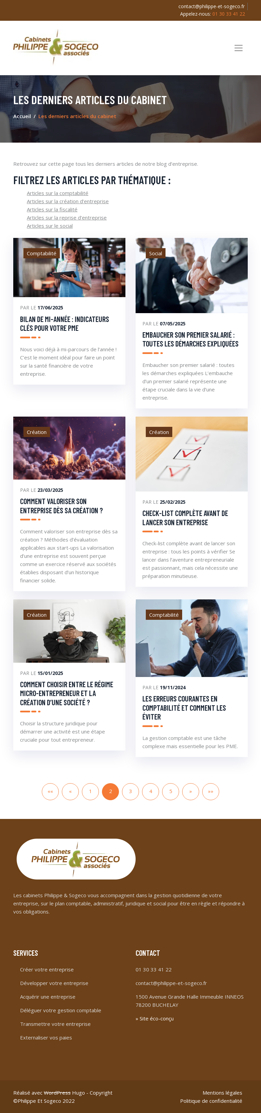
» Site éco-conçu (155, 1018)
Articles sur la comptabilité (57, 193)
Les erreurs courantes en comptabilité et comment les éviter (184, 707)
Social (155, 253)
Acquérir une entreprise (47, 996)
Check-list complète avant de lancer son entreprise (185, 517)
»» (210, 791)
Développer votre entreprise (54, 983)
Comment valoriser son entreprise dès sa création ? (61, 505)
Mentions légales (222, 1092)
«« (50, 791)
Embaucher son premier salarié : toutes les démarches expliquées (190, 339)
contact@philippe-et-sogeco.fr (211, 6)
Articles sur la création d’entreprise (68, 201)
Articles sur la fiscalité (52, 209)
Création (37, 432)
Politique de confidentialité (211, 1100)
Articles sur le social (50, 225)
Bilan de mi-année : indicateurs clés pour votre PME (64, 323)
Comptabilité (41, 253)
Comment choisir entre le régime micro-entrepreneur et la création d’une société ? (66, 693)
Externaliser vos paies (46, 1037)
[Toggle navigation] (238, 48)
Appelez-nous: (212, 14)
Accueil (22, 116)
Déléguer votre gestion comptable (60, 1010)
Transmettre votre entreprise (55, 1023)
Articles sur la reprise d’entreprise (67, 217)
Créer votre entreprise (47, 969)
